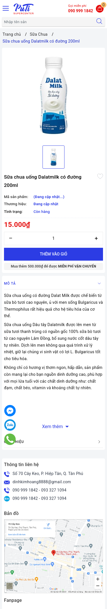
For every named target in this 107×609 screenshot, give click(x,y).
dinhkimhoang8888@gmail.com (42, 482)
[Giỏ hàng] (100, 9)
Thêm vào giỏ (53, 254)
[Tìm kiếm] (99, 21)
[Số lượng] (53, 238)
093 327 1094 (53, 490)
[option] (53, 95)
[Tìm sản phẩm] (48, 21)
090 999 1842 (25, 490)
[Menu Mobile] (6, 7)
